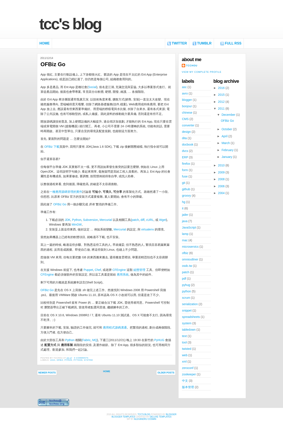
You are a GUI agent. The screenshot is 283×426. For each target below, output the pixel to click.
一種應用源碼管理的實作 (65, 191)
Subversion (90, 220)
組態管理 (139, 270)
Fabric (86, 340)
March (226, 143)
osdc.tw (187, 265)
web (185, 355)
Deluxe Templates (160, 417)
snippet (187, 310)
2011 (221, 108)
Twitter (179, 43)
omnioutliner (190, 259)
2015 (221, 94)
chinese (187, 112)
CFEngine (119, 270)
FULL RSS (233, 43)
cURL (150, 220)
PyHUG (159, 340)
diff (142, 220)
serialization (190, 304)
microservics (190, 246)
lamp (185, 234)
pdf (184, 278)
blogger (187, 99)
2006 (221, 186)
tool (184, 342)
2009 (221, 172)
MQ (94, 340)
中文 (185, 380)
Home (44, 43)
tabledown (189, 329)
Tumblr (204, 43)
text (184, 336)
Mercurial (106, 220)
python (78, 360)
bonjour (187, 106)
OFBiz (48, 146)
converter (188, 125)
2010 (221, 165)
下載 (56, 146)
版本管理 (188, 387)
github (186, 189)
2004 (221, 193)
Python (76, 220)
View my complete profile (201, 72)
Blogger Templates (123, 417)
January (227, 157)
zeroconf (187, 368)
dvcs (185, 151)
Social (92, 87)
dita (184, 138)
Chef (98, 270)
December (229, 114)
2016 (221, 88)
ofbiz (60, 360)
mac (185, 240)
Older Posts (165, 372)
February (228, 150)
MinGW (77, 224)
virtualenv (147, 229)
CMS (185, 119)
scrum (186, 297)
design (186, 131)
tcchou (191, 65)
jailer (185, 214)
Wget (162, 220)
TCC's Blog (70, 24)
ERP (185, 157)
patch (135, 220)
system (88, 360)
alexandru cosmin (145, 419)
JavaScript (189, 227)
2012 (221, 101)
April (225, 136)
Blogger (171, 414)
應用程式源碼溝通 (115, 327)
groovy (186, 195)
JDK (67, 220)
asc (184, 87)
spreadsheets (191, 317)
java (52, 360)
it (182, 208)
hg (183, 202)
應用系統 (123, 274)
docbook (187, 144)
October (227, 129)
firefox (186, 163)
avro (185, 93)
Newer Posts (47, 372)
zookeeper (189, 374)
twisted (186, 348)
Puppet (88, 270)
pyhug (68, 360)
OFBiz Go (52, 64)
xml (184, 361)
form (185, 170)
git (183, 182)
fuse (185, 176)
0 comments (81, 358)
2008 (221, 179)
